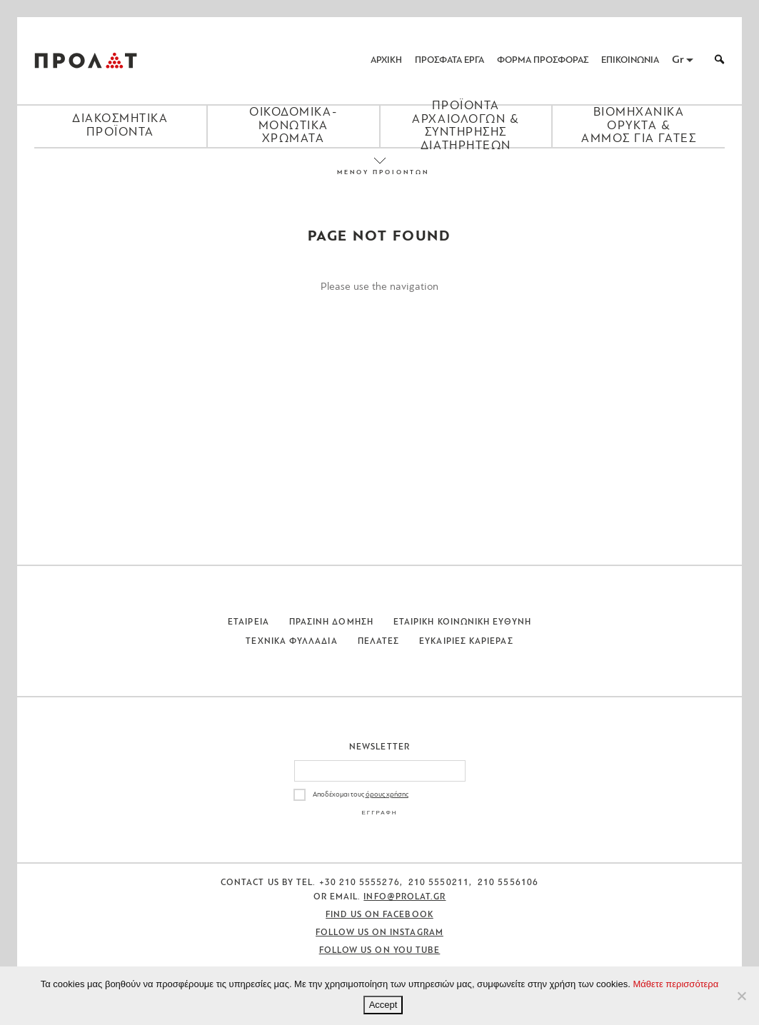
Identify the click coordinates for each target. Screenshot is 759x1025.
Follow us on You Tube (380, 950)
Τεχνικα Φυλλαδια (291, 641)
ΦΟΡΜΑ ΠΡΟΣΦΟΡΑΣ (542, 60)
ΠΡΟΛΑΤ (85, 60)
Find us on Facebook (379, 915)
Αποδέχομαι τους (360, 795)
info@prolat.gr (404, 897)
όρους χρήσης (387, 795)
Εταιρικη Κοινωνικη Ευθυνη (462, 622)
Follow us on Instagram (379, 933)
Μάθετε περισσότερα (675, 984)
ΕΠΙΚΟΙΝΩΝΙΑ (630, 60)
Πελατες (379, 641)
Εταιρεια (248, 622)
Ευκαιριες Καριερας (466, 641)
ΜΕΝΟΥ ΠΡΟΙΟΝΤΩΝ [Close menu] (380, 172)
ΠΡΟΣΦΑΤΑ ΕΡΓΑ (449, 60)
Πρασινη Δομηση (331, 622)
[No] (741, 996)
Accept (383, 1004)
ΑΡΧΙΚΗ (386, 60)
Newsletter (379, 747)
